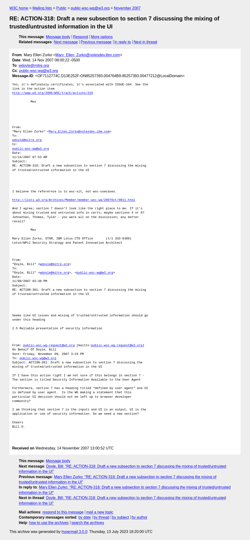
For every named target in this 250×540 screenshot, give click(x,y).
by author (139, 517)
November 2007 (127, 8)
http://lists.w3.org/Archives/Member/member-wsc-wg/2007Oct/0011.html (73, 200)
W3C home (18, 8)
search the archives (87, 523)
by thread (101, 517)
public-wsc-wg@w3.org (90, 8)
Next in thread (145, 42)
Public (61, 8)
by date (84, 517)
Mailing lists (42, 8)
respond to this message (62, 512)
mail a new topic (99, 512)
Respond (80, 37)
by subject (120, 517)
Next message (66, 42)
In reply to (122, 42)
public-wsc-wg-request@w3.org (49, 345)
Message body (58, 37)
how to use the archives (49, 523)
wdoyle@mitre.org (34, 66)
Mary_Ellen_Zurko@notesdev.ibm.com (88, 55)
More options (102, 37)
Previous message (96, 42)
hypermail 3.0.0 (74, 532)
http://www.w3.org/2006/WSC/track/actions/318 (52, 93)
